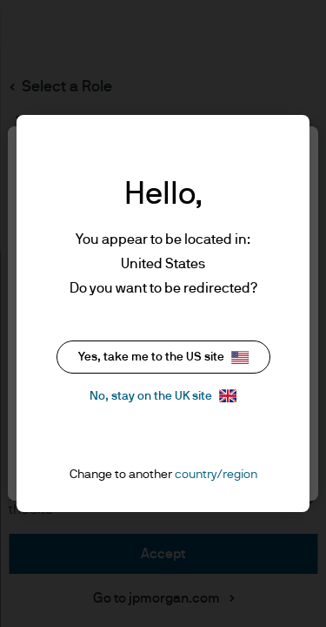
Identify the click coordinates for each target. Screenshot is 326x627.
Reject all (163, 393)
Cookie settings (163, 340)
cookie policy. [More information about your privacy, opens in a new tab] (233, 285)
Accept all (160, 443)
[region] (162, 313)
